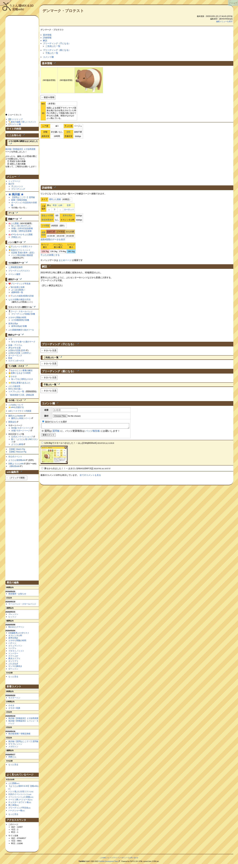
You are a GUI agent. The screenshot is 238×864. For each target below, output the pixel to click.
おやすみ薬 (16, 348)
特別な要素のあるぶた (21, 383)
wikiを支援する (17, 407)
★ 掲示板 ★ (16, 194)
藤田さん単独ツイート (21, 418)
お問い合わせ (133, 858)
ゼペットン (13, 669)
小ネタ (14, 376)
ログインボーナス (16, 361)
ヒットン (12, 617)
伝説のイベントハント (21, 250)
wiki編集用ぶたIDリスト (18, 633)
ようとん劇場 (17, 444)
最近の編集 (16, 122)
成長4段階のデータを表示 (53, 239)
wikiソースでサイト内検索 (19, 411)
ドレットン (13, 614)
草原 (55, 205)
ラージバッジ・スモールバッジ (22, 604)
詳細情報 (47, 37)
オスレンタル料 (15, 635)
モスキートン (14, 698)
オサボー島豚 (14, 708)
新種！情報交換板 (19, 200)
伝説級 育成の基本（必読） (23, 252)
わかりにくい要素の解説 (21, 370)
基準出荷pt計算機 (19, 326)
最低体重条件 (47, 220)
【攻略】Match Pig (16, 449)
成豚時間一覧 (17, 292)
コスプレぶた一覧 (16, 391)
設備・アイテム (15, 345)
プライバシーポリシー (120, 858)
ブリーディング (18, 189)
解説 (45, 40)
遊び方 (11, 184)
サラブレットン (15, 744)
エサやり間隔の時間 (17, 317)
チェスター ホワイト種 (19, 802)
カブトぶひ (13, 656)
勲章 (10, 358)
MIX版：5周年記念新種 (21, 231)
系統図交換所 (17, 267)
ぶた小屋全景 (14, 386)
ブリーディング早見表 (21, 284)
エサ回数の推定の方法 (21, 299)
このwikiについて (16, 405)
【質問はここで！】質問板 (23, 197)
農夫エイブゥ (14, 658)
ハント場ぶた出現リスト (20, 791)
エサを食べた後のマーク (24, 342)
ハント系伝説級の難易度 (22, 255)
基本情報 (47, 35)
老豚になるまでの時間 (21, 373)
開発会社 (12, 422)
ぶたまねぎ (13, 663)
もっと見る (13, 676)
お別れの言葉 (14, 350)
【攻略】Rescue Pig (17, 452)
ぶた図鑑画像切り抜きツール (21, 330)
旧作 (23, 350)
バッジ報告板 (92, 431)
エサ (10, 339)
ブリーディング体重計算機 (23, 314)
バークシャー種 (16, 810)
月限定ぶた (16, 237)
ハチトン (12, 643)
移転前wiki (15, 466)
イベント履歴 (14, 274)
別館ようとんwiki (16, 463)
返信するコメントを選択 (54, 422)
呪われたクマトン (16, 627)
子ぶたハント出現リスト (21, 246)
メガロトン (13, 746)
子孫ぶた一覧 (51, 53)
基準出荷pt (67, 215)
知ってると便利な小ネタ (22, 379)
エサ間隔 (45, 226)
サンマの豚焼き (15, 666)
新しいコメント (29, 122)
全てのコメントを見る (90, 476)
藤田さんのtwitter (16, 416)
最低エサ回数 (47, 215)
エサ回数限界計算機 (20, 320)
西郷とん (12, 757)
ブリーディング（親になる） (57, 50)
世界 (69, 205)
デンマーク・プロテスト (63, 11)
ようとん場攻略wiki (16, 460)
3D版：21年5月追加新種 (22, 228)
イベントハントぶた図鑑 (20, 797)
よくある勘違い (18, 290)
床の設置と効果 (18, 287)
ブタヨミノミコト (16, 651)
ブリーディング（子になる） (57, 43)
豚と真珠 (13, 805)
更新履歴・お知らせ (17, 594)
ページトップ (17, 119)
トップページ (14, 181)
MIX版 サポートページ (21, 428)
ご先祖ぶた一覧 (52, 46)
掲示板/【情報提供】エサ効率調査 (20, 149)
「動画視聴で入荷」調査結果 (21, 395)
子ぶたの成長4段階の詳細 (22, 296)
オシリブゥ (13, 661)
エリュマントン (15, 645)
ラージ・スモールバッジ (21, 311)
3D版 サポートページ (20, 430)
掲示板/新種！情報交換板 (19, 733)
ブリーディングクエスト (19, 271)
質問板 (56, 431)
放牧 (68, 132)
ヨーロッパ (69, 209)
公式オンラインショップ (22, 437)
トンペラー (13, 653)
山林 (60, 205)
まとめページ (65, 260)
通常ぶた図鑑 (55, 199)
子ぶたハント (17, 186)
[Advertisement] (137, 161)
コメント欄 (48, 57)
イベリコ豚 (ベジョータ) (20, 799)
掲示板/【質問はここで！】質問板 (23, 741)
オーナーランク (15, 355)
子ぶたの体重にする (50, 255)
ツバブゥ (12, 648)
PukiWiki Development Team (108, 861)
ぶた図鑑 (15, 223)
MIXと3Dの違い (15, 389)
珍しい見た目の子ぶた (21, 226)
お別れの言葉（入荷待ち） (20, 353)
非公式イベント (15, 456)
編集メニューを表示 (224, 21)
